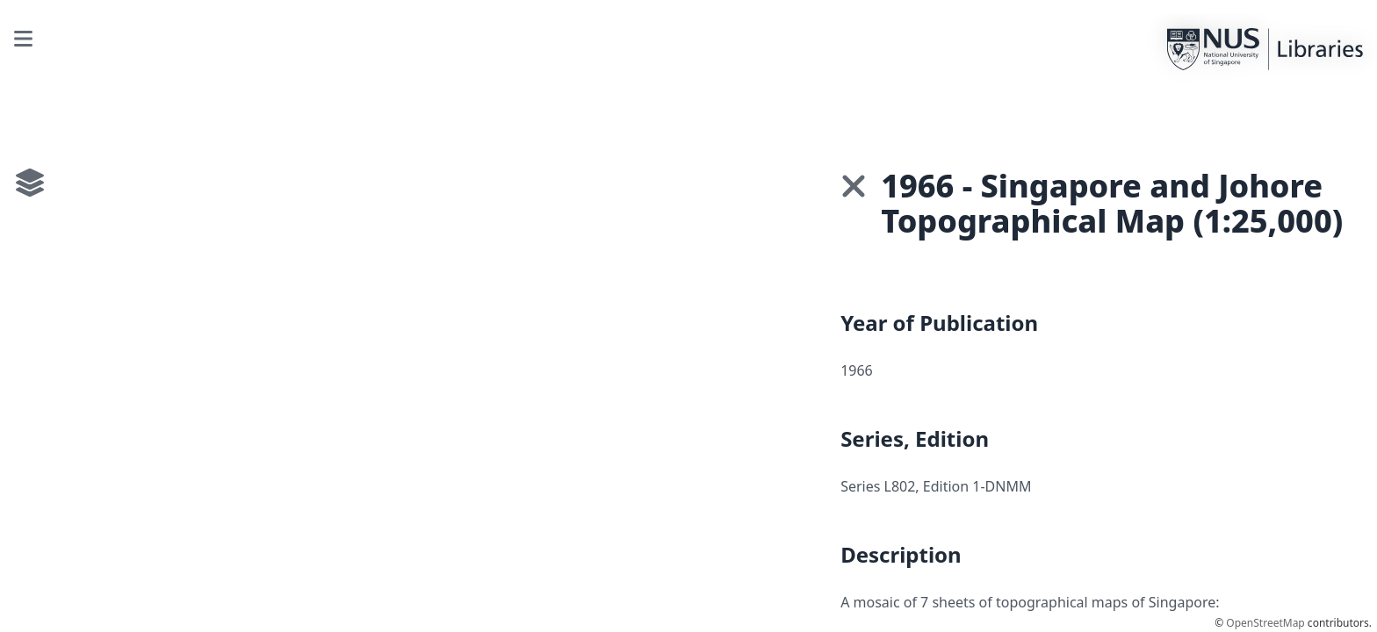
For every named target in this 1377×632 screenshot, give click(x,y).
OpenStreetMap (1265, 622)
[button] (853, 186)
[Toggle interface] (30, 183)
